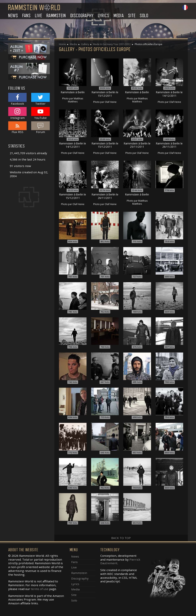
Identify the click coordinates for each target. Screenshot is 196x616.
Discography (82, 15)
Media (119, 15)
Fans (26, 15)
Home (62, 44)
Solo (144, 15)
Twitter (40, 99)
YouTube (40, 113)
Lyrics (103, 15)
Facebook (17, 99)
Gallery (85, 44)
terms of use (39, 589)
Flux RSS (17, 127)
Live (38, 15)
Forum (40, 127)
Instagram (17, 113)
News (13, 15)
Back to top (121, 538)
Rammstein (56, 15)
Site (131, 15)
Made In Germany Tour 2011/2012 (112, 44)
